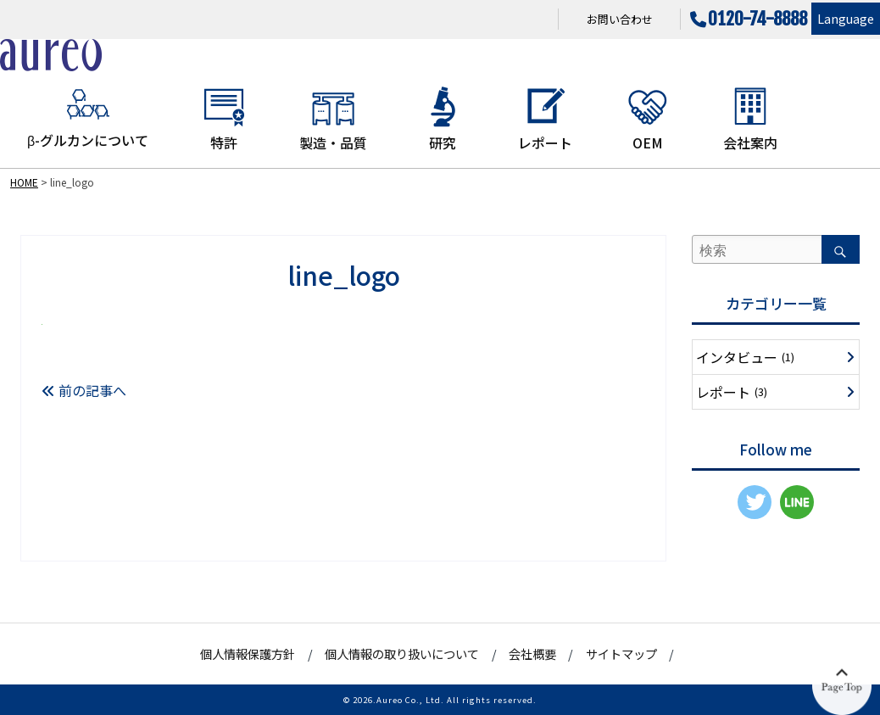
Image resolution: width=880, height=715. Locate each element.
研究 (442, 119)
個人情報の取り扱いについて (402, 653)
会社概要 (532, 653)
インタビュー (745, 357)
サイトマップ (621, 653)
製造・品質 (333, 119)
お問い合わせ (620, 19)
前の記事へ (84, 390)
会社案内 (750, 119)
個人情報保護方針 (247, 653)
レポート (545, 119)
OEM (648, 119)
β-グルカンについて (87, 117)
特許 (224, 119)
